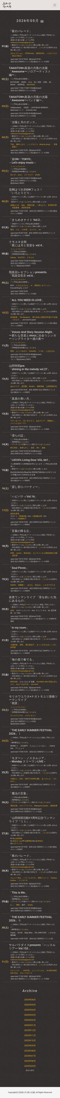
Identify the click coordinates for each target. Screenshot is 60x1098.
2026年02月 (30, 1020)
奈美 (12, 610)
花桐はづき (14, 205)
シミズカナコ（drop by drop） (39, 144)
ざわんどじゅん (16, 53)
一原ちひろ (41, 205)
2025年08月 (30, 1050)
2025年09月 (30, 1045)
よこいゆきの (21, 351)
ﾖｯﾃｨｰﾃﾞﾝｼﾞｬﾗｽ (26, 806)
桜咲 (21, 645)
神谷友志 (27, 553)
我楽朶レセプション (42, 285)
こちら (26, 45)
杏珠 (55, 144)
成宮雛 (24, 386)
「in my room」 (19, 627)
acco (20, 175)
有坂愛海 (15, 208)
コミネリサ (23, 880)
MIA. (23, 205)
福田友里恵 (14, 514)
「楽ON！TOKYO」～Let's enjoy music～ (22, 160)
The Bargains (25, 317)
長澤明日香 (52, 205)
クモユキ (30, 257)
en (40, 229)
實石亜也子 (29, 645)
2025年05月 (30, 1066)
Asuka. (30, 905)
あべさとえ (46, 779)
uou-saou (34, 684)
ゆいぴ (13, 175)
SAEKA (13, 585)
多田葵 (13, 647)
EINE (12, 553)
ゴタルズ (15, 320)
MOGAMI (14, 682)
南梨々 (14, 147)
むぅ (12, 905)
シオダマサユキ (49, 585)
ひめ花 (24, 229)
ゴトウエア (28, 175)
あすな (30, 585)
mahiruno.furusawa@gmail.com (22, 42)
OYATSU (26, 970)
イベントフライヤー (18, 166)
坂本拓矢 (39, 841)
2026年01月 (30, 1025)
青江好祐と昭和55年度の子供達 (45, 317)
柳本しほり (20, 144)
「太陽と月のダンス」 (23, 122)
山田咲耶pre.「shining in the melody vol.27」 (29, 367)
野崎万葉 (30, 205)
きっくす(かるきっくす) (46, 645)
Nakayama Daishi (41, 806)
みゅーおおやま (22, 684)
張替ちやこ (24, 448)
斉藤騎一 (21, 585)
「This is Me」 (18, 892)
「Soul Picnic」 (19, 568)
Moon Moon (17, 56)
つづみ (40, 351)
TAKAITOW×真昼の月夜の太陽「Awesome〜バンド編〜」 (28, 98)
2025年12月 (30, 1030)
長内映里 (13, 317)
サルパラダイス (26, 973)
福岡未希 (53, 806)
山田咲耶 (18, 838)
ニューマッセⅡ (38, 970)
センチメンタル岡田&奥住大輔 (45, 553)
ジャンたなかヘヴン (18, 423)
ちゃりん (33, 229)
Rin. (38, 448)
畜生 (12, 229)
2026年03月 (30, 1015)
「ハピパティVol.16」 (23, 496)
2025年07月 (30, 1056)
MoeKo (32, 386)
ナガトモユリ (30, 715)
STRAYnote (29, 53)
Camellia (32, 351)
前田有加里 (26, 208)
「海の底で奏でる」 (22, 659)
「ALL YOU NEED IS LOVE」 (26, 300)
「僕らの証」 (17, 435)
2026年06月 (30, 999)
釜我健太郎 (37, 516)
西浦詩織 (22, 516)
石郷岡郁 (28, 841)
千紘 (12, 144)
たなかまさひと (22, 285)
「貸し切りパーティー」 (25, 487)
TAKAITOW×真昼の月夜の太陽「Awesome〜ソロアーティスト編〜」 (30, 71)
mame (18, 553)
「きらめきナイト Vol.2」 (26, 220)
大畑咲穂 (13, 645)
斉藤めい (50, 421)
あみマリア (14, 386)
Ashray (13, 257)
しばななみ (50, 351)
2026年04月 (30, 1010)
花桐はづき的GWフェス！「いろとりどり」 (26, 191)
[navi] (54, 5)
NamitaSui (31, 85)
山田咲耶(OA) (51, 386)
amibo (37, 175)
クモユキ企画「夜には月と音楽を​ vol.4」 (27, 243)
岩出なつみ (17, 841)
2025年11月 (30, 1035)
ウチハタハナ (15, 421)
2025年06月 (30, 1061)
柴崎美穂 (40, 386)
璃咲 (18, 905)
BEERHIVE (40, 53)
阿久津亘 (13, 448)
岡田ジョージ (43, 878)
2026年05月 (30, 1004)
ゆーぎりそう (28, 421)
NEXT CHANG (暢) (32, 779)
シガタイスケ (51, 53)
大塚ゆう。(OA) (16, 779)
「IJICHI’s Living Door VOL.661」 (30, 460)
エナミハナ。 (18, 843)
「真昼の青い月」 (20, 398)
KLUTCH (21, 257)
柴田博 (14, 556)
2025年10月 (30, 1040)
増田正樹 (13, 806)
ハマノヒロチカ (29, 878)
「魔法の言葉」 (19, 793)
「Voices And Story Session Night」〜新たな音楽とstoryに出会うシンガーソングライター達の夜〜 (32, 335)
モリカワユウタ (16, 715)
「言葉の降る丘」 (20, 531)
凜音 (32, 448)
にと (18, 229)
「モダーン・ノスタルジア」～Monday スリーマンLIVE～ (28, 759)
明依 (12, 351)
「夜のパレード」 (20, 31)
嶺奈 (43, 448)
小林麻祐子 (21, 519)
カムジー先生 (15, 878)
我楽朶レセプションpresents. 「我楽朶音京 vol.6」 (28, 274)
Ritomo (38, 585)
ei (31, 285)
